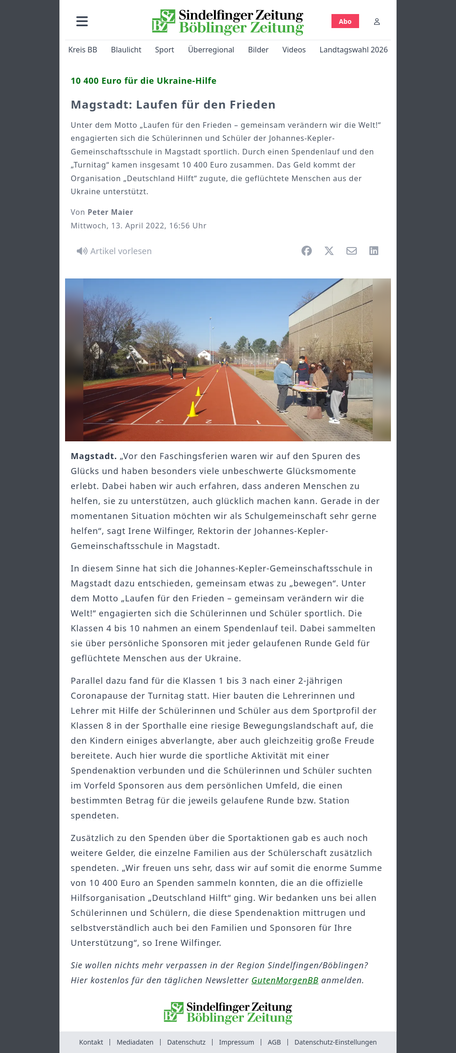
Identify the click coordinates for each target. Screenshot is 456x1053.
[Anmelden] (377, 21)
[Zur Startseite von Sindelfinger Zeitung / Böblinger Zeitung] (228, 22)
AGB (274, 1042)
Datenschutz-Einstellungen (335, 1042)
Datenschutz (186, 1042)
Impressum (236, 1042)
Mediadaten (135, 1042)
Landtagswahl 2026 (354, 49)
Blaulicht (126, 49)
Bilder (258, 49)
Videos (294, 49)
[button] (82, 21)
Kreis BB (82, 49)
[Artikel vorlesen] (112, 251)
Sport (164, 49)
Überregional (211, 49)
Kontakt (91, 1042)
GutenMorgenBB (284, 980)
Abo (345, 21)
